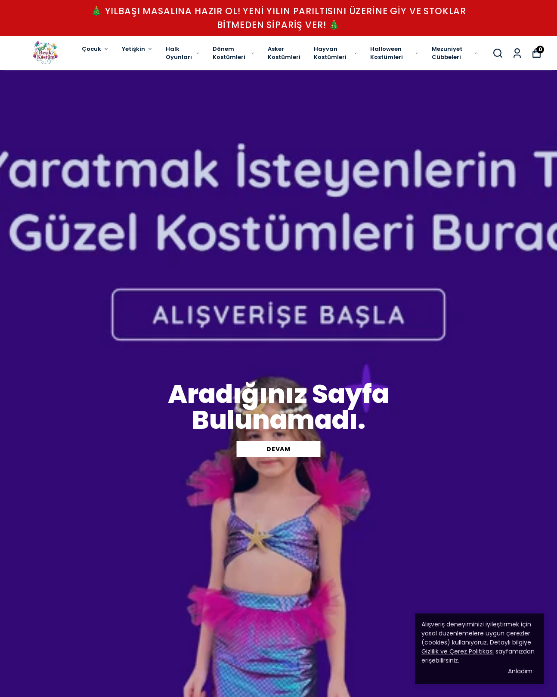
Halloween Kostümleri (394, 53)
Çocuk (95, 49)
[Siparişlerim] (517, 53)
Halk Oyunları (183, 53)
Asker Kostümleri (284, 53)
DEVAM (278, 449)
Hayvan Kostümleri (335, 53)
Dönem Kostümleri (234, 53)
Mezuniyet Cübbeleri (454, 53)
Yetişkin (137, 49)
